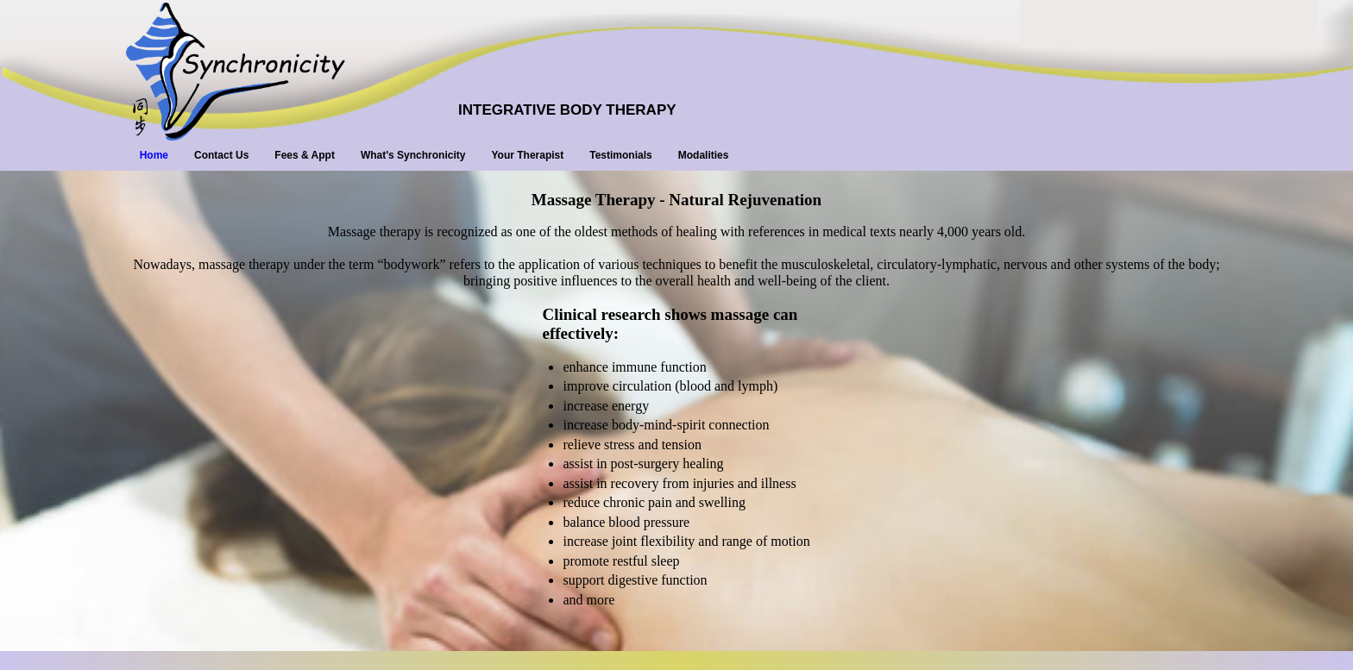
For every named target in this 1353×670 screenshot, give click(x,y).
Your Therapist (527, 155)
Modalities (703, 155)
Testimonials (620, 155)
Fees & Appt (304, 155)
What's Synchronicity (413, 155)
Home (154, 155)
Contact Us (221, 155)
